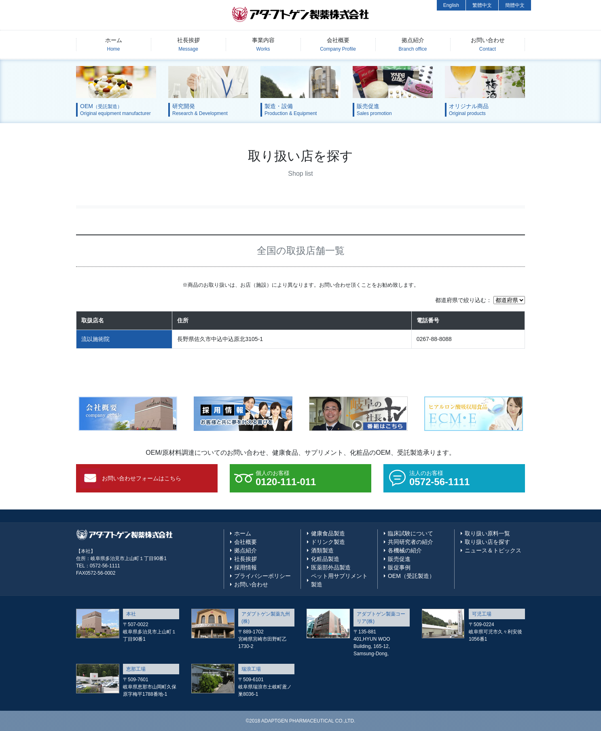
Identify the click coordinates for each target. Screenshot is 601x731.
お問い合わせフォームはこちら (141, 478)
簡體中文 (515, 5)
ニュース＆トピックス (493, 550)
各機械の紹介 (405, 550)
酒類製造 (322, 550)
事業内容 (263, 44)
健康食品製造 (328, 533)
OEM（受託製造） (411, 576)
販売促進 (399, 559)
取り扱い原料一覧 (487, 533)
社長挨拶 (188, 44)
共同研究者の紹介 (410, 542)
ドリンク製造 (328, 542)
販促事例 (399, 567)
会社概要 (338, 44)
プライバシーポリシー (262, 576)
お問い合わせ (488, 44)
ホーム (113, 44)
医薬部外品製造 (331, 567)
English (451, 5)
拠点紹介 (413, 44)
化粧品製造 (325, 559)
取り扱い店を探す (487, 542)
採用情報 (245, 567)
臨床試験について (410, 533)
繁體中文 (482, 5)
